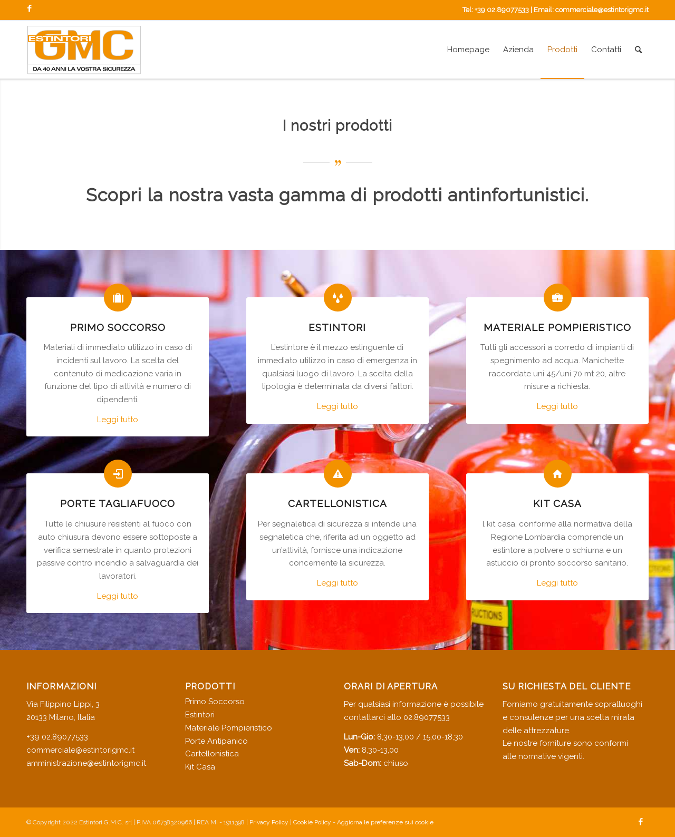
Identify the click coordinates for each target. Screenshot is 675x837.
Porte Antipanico (216, 741)
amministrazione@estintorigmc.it (86, 763)
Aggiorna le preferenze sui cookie (385, 822)
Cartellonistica (212, 753)
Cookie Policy (312, 822)
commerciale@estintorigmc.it (602, 10)
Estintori (200, 714)
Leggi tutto (117, 419)
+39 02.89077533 (502, 10)
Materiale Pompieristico (228, 728)
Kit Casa (200, 767)
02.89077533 (426, 717)
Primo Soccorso (215, 701)
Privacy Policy (268, 822)
